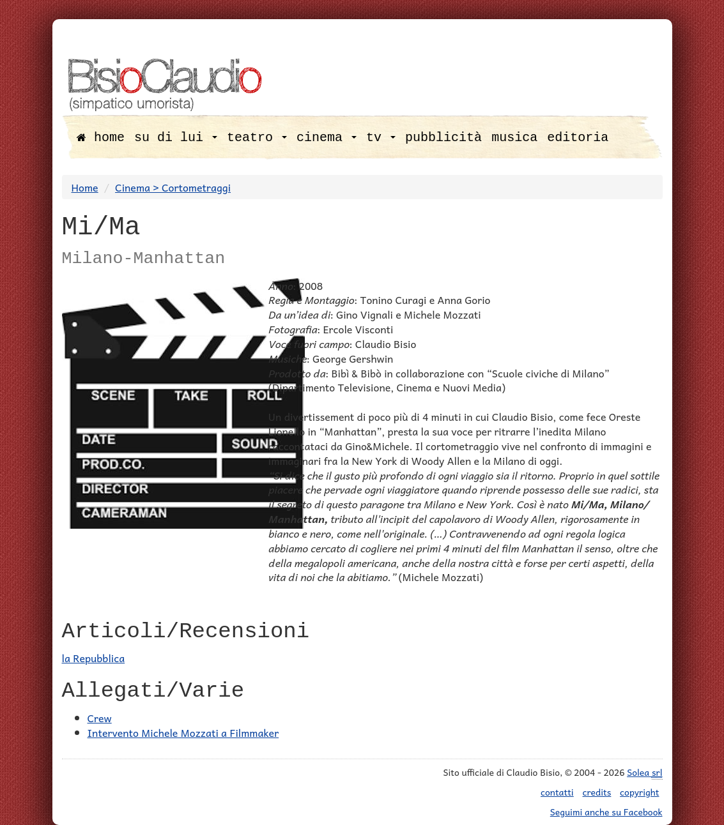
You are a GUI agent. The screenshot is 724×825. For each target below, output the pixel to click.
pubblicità (443, 137)
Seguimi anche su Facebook (606, 812)
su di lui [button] (175, 137)
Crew (100, 717)
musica (514, 137)
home (101, 137)
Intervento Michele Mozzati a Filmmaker (183, 732)
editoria (577, 137)
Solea (644, 772)
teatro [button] (257, 137)
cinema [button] (327, 137)
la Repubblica (93, 657)
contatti (557, 792)
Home (85, 187)
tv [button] (381, 137)
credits (597, 792)
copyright (639, 792)
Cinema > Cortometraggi (173, 187)
